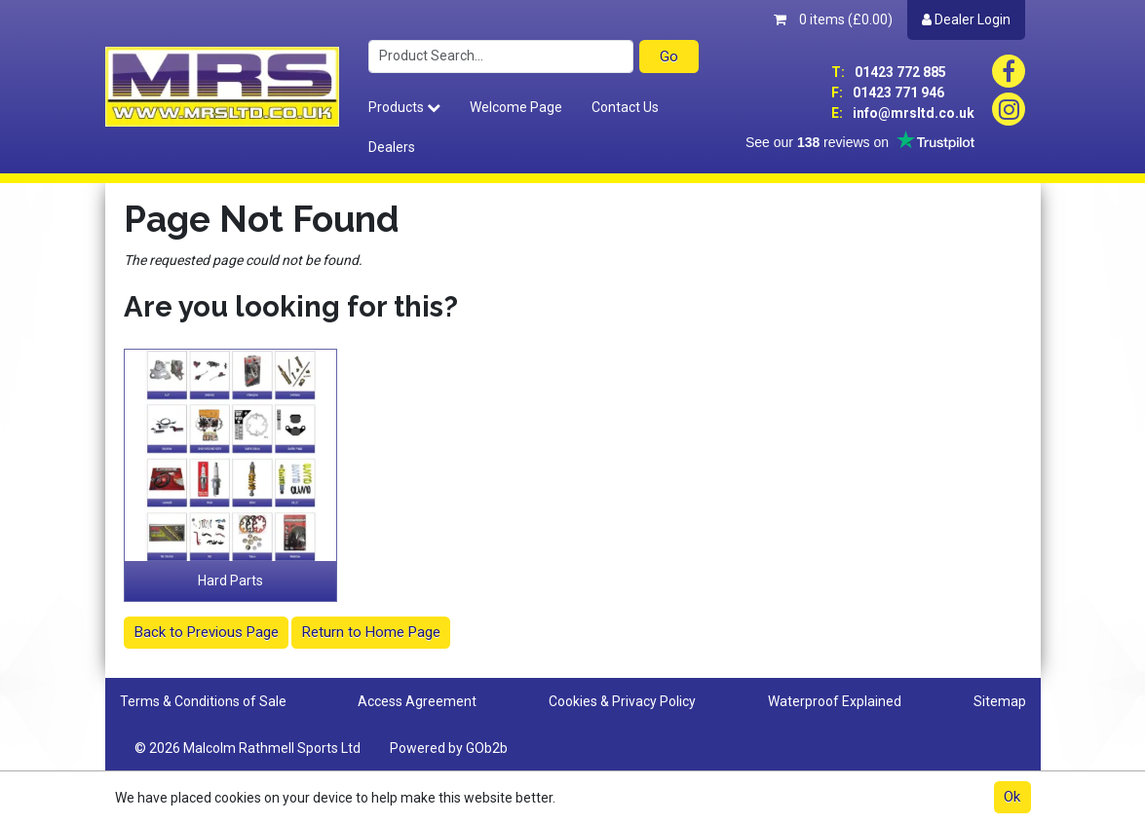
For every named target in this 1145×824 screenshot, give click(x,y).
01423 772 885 (888, 72)
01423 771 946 (887, 92)
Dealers (391, 147)
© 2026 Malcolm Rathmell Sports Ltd (247, 748)
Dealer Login (966, 19)
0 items (833, 19)
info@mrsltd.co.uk (902, 113)
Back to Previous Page (206, 632)
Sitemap (999, 701)
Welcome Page (516, 107)
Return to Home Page (371, 632)
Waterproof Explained (834, 701)
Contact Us (625, 107)
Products (404, 107)
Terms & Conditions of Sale (203, 701)
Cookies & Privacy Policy (622, 701)
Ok (1012, 796)
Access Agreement (417, 701)
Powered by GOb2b (449, 748)
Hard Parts (230, 580)
